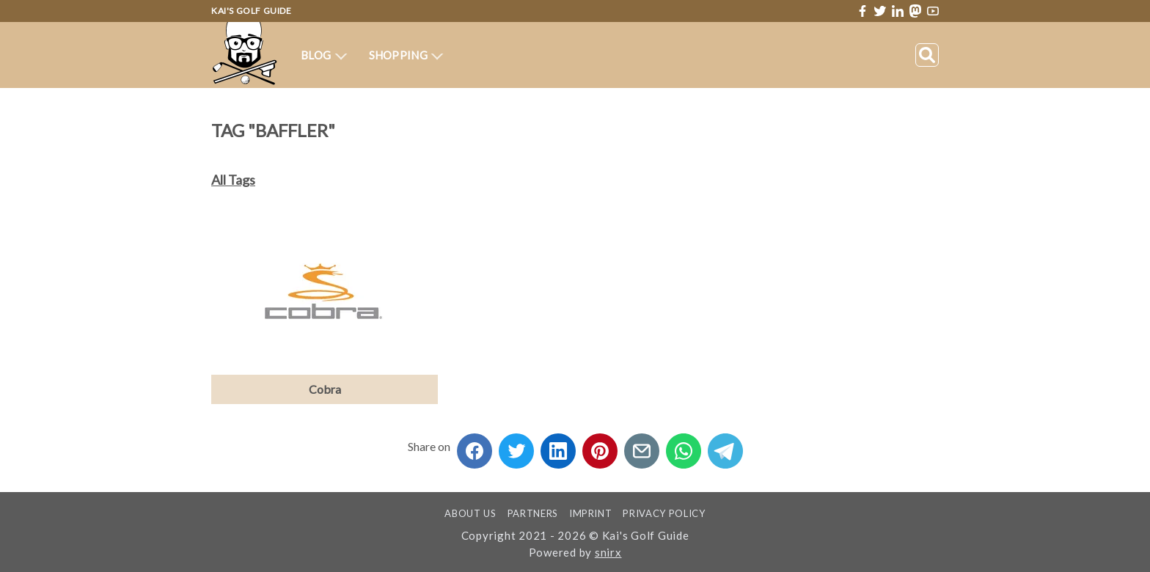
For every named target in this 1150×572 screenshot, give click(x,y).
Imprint (590, 513)
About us (470, 513)
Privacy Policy (664, 513)
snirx (608, 552)
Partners (533, 513)
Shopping (406, 55)
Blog (324, 55)
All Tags (233, 180)
